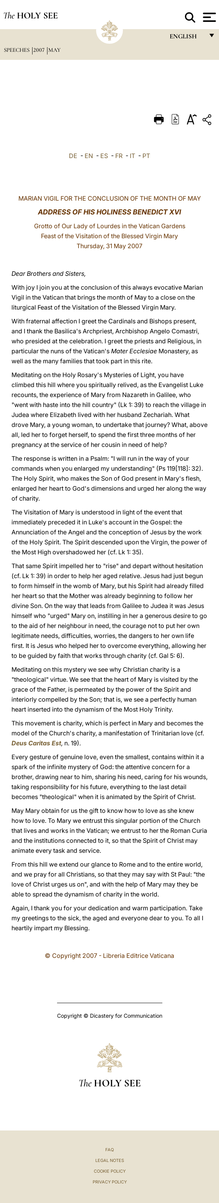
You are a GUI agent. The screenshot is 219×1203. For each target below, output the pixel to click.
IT (132, 156)
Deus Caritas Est (36, 743)
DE (73, 156)
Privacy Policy (110, 1182)
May (54, 49)
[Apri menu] (208, 17)
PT (146, 156)
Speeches (17, 49)
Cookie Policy (110, 1171)
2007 (39, 49)
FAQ (109, 1149)
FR (119, 156)
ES (104, 156)
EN (89, 156)
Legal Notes (109, 1160)
